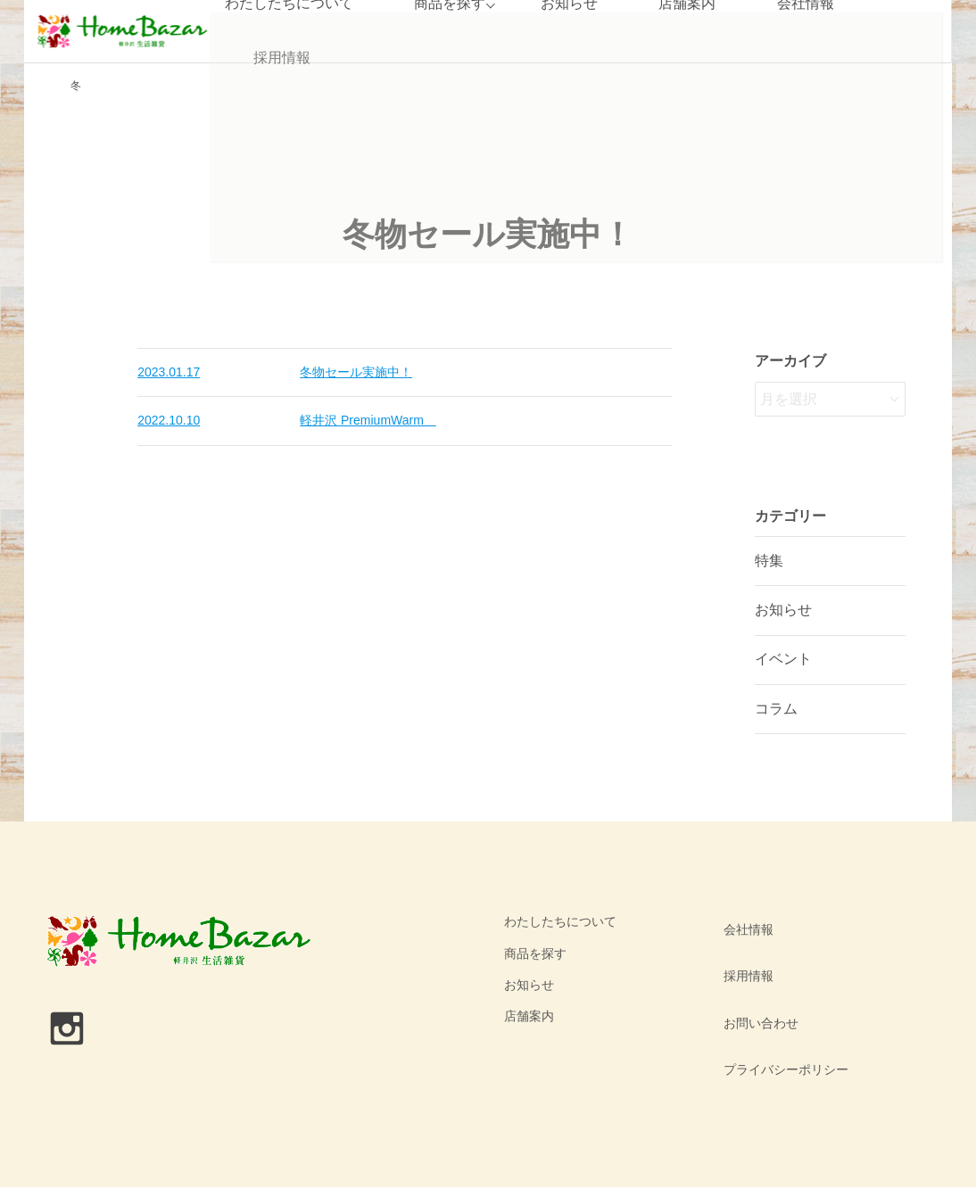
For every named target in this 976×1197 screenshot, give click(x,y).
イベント (783, 658)
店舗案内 (529, 1016)
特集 (769, 560)
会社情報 (744, 921)
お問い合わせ (756, 985)
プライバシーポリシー (781, 1016)
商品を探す (535, 953)
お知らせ (783, 609)
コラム (776, 708)
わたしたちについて (560, 921)
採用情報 (280, 57)
